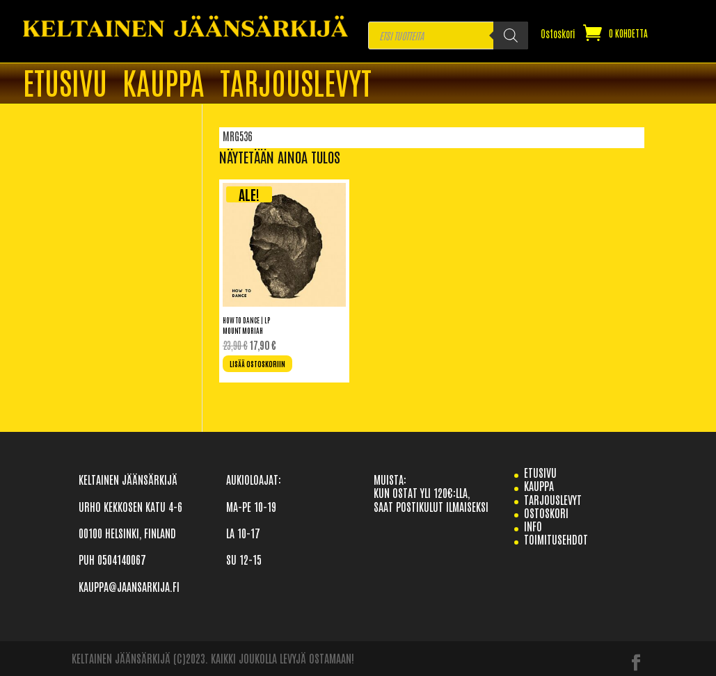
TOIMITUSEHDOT (556, 539)
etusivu (540, 472)
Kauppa (163, 84)
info (533, 526)
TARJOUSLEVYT (296, 84)
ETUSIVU (65, 84)
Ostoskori (558, 34)
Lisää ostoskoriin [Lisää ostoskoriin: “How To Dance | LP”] (257, 363)
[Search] (510, 35)
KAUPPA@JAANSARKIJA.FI (129, 586)
